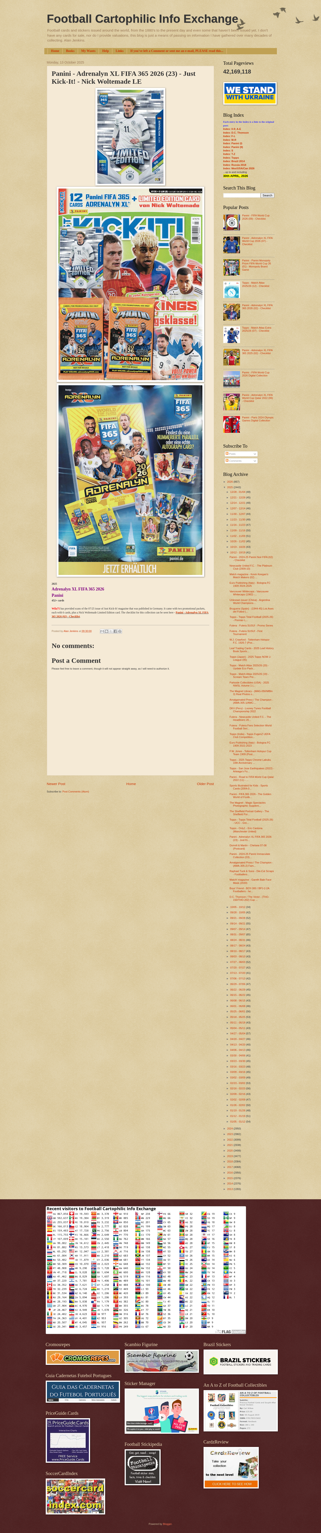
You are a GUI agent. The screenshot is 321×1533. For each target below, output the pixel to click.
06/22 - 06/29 (238, 989)
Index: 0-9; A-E (232, 129)
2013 (230, 1189)
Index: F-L (229, 136)
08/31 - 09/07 (238, 934)
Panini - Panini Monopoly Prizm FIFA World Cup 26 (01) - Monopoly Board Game (256, 265)
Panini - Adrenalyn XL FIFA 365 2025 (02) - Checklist (257, 352)
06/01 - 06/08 (238, 1006)
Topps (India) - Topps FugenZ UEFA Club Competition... (250, 735)
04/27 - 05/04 (238, 1033)
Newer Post (56, 784)
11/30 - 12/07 (238, 514)
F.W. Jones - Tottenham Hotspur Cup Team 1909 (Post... (250, 753)
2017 (230, 1167)
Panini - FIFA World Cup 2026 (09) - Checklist (255, 217)
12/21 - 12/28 (238, 497)
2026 (230, 481)
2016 (230, 1172)
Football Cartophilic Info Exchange (142, 18)
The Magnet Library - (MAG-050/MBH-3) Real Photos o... (251, 693)
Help (105, 51)
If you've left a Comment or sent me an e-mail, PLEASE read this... (176, 51)
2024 (230, 1128)
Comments (233, 460)
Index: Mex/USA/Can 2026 (239, 168)
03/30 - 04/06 (238, 1055)
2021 (230, 1145)
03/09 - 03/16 (238, 1072)
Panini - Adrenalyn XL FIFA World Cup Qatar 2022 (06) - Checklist (257, 398)
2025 (230, 487)
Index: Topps (231, 157)
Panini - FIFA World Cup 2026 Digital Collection (255, 374)
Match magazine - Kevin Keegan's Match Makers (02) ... (249, 576)
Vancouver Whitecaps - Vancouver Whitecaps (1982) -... (249, 593)
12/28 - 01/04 (238, 492)
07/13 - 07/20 (238, 973)
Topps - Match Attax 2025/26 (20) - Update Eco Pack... (249, 667)
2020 (230, 1150)
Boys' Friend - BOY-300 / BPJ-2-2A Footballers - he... (249, 890)
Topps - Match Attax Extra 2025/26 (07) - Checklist (256, 329)
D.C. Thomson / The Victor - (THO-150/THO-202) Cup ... (249, 898)
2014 (230, 1183)
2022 (230, 1139)
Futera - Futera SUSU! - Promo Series (251, 625)
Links (119, 51)
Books (70, 51)
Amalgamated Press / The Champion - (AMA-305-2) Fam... (251, 864)
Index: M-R (229, 139)
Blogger (167, 1524)
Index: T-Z (229, 154)
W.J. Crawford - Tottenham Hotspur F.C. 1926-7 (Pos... (249, 641)
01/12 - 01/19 (238, 1116)
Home (55, 51)
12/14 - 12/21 (238, 502)
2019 (230, 1156)
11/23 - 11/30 (238, 519)
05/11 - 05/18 (238, 1022)
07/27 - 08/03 (238, 962)
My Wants (88, 51)
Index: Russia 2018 (234, 165)
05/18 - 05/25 (238, 1017)
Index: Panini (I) (232, 143)
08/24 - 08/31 (238, 940)
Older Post (205, 784)
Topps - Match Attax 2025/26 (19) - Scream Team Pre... (249, 675)
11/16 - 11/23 (238, 524)
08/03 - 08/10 (238, 956)
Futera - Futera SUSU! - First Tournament (246, 632)
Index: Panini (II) (233, 147)
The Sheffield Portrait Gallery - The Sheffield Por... (249, 813)
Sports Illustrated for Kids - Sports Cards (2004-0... (249, 787)
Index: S (228, 150)
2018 (230, 1161)
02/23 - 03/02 (238, 1083)
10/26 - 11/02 (238, 541)
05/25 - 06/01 (238, 1011)
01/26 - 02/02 (238, 1105)
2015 (230, 1178)
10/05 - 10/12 (238, 907)
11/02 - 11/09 (238, 536)
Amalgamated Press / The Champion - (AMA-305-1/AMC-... (251, 701)
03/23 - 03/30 (238, 1061)
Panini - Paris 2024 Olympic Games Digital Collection (258, 419)
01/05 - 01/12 (238, 1121)
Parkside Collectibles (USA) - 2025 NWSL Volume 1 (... (249, 684)
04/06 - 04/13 (238, 1050)
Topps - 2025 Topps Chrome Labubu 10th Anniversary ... (250, 761)
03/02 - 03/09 (238, 1077)
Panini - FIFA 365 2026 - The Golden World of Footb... (250, 796)
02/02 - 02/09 (238, 1099)
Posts (231, 453)
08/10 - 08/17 (238, 951)
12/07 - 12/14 (238, 508)
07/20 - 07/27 (238, 967)
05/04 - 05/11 (238, 1028)
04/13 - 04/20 (238, 1044)
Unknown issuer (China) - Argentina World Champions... (250, 601)
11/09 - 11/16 (238, 530)
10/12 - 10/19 (238, 552)
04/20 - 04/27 (238, 1039)
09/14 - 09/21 (238, 923)
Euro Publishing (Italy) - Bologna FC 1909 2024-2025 (250, 584)
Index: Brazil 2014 (234, 161)
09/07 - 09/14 (238, 929)
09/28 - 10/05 (238, 912)
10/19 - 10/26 (238, 546)
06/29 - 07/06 (238, 984)
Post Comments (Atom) (75, 791)
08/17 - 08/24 (238, 945)
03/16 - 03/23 (238, 1066)
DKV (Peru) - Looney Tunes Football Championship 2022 (250, 710)
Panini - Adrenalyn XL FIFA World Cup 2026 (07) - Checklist (257, 241)
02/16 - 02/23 (238, 1088)
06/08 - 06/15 (238, 1000)
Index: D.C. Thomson (236, 132)
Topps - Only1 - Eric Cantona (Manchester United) (246, 830)
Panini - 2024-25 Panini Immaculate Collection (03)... (250, 855)
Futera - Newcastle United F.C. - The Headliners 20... (250, 718)
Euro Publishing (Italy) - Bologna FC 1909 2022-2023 (250, 744)
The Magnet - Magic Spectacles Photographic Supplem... (248, 804)
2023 (230, 1134)
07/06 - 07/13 (238, 978)
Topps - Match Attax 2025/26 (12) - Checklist (255, 284)
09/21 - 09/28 (238, 918)
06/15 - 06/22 (238, 995)
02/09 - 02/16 (238, 1094)
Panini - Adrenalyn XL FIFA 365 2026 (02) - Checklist (257, 307)
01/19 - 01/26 (238, 1110)
